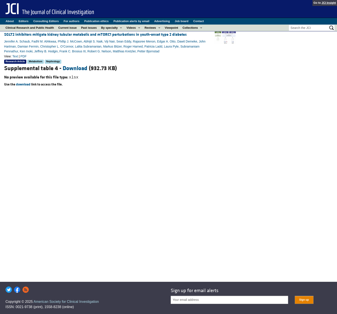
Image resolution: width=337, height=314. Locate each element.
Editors (23, 21)
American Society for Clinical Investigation (66, 301)
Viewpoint (171, 27)
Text (15, 56)
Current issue (67, 27)
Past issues (89, 27)
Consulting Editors (46, 21)
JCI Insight (329, 2)
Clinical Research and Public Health (29, 27)
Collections (190, 27)
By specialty (109, 27)
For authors (71, 21)
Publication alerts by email (131, 21)
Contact (198, 21)
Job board (181, 21)
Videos (131, 27)
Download (75, 68)
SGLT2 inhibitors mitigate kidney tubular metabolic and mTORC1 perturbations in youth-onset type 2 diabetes (95, 34)
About (10, 21)
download (23, 84)
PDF (23, 56)
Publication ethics (96, 21)
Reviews (150, 27)
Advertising (162, 21)
